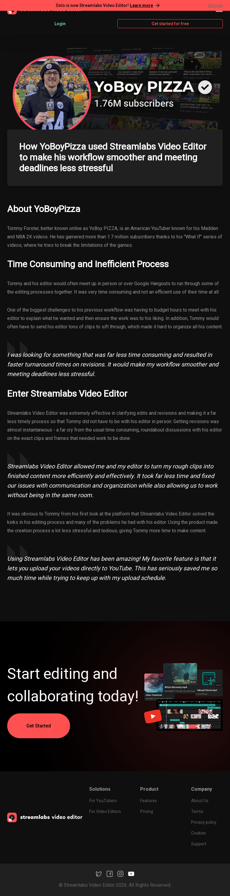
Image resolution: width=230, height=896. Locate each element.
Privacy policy (204, 822)
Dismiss (215, 5)
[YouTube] (131, 874)
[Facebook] (110, 874)
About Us (199, 800)
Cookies (198, 833)
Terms (197, 811)
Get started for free (170, 23)
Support (198, 843)
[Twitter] (99, 874)
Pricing (146, 811)
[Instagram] (120, 874)
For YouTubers (103, 800)
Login (60, 23)
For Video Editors (105, 811)
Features (148, 800)
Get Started (38, 726)
